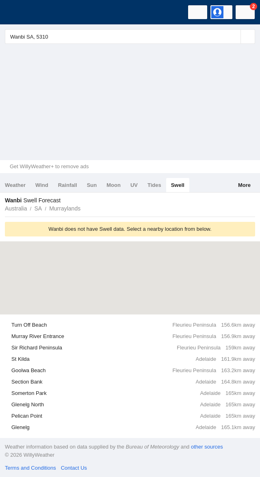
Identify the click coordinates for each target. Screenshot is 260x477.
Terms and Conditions (30, 468)
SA (38, 208)
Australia (16, 208)
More (244, 185)
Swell (177, 185)
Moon (113, 185)
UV (134, 185)
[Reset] (233, 36)
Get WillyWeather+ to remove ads (49, 166)
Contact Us (74, 468)
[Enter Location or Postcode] (130, 36)
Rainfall (67, 185)
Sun (92, 185)
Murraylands (64, 208)
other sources (207, 447)
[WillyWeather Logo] (18, 12)
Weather (15, 185)
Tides (154, 185)
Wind (41, 185)
